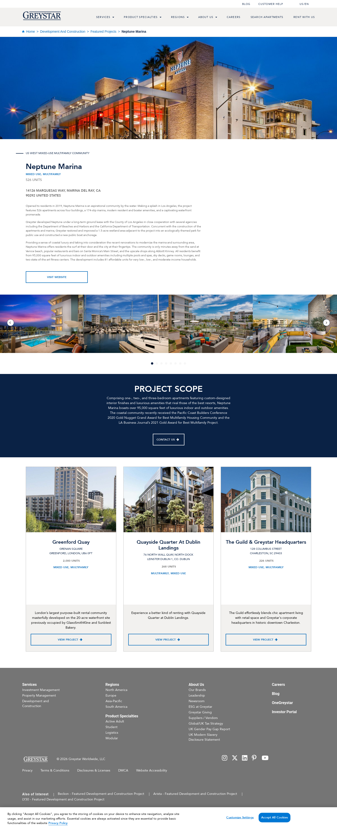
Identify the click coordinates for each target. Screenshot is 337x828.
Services (103, 17)
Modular (112, 738)
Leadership (197, 695)
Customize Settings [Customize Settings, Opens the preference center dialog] (239, 821)
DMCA (123, 770)
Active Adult (115, 721)
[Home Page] (35, 759)
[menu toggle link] (113, 18)
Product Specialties (141, 17)
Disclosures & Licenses (93, 770)
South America (116, 707)
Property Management (39, 695)
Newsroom (197, 701)
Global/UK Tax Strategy (206, 723)
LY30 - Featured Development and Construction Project (63, 799)
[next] (326, 322)
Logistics (112, 732)
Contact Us (166, 439)
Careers (233, 17)
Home (30, 31)
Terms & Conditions (54, 770)
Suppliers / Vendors (203, 718)
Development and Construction (62, 31)
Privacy (27, 770)
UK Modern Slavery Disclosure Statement (204, 737)
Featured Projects (104, 31)
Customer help (270, 4)
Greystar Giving (200, 712)
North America (116, 690)
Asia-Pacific (114, 701)
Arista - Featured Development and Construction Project (195, 794)
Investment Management (41, 690)
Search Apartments (267, 17)
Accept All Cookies (274, 821)
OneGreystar (282, 703)
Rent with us (304, 17)
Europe (111, 695)
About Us (205, 17)
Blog (246, 4)
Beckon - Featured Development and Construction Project (101, 794)
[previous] (10, 322)
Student (111, 727)
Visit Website (56, 277)
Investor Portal (284, 712)
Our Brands (197, 690)
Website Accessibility (151, 770)
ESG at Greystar (200, 707)
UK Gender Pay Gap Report (209, 729)
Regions (178, 17)
